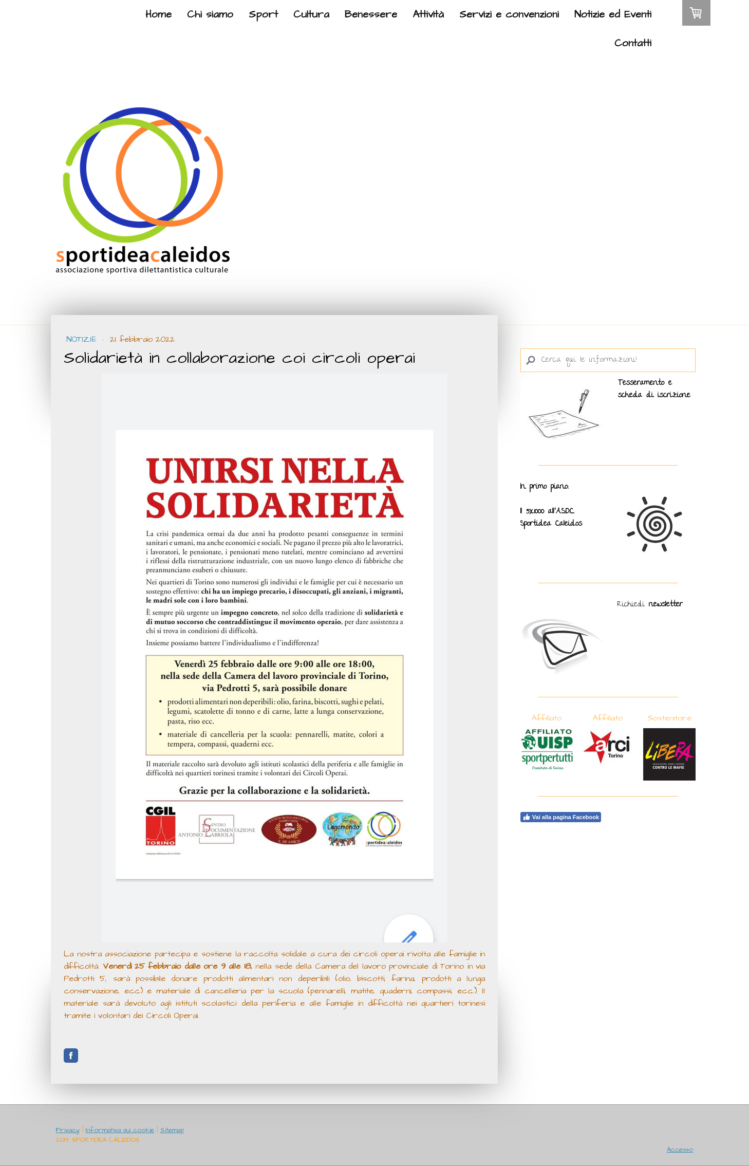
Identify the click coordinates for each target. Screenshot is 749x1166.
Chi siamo (210, 14)
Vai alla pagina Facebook (560, 817)
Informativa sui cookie (120, 1130)
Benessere (371, 14)
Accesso (680, 1149)
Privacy (68, 1130)
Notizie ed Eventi (612, 14)
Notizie (83, 339)
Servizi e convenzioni (509, 14)
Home (158, 14)
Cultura (311, 14)
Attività (428, 14)
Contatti (632, 43)
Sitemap (172, 1130)
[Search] (608, 360)
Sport (263, 14)
